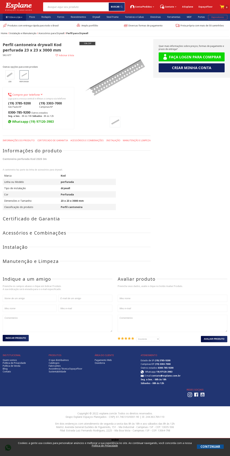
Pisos (32, 16)
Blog (5, 368)
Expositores (217, 17)
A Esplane (187, 6)
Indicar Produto (16, 338)
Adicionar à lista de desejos (56, 55)
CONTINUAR (210, 447)
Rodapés (46, 16)
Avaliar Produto (214, 339)
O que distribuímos (59, 360)
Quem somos (10, 360)
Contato (7, 371)
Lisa (9, 76)
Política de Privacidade (14, 363)
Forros (60, 16)
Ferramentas (173, 16)
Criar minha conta (191, 67)
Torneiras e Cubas (134, 16)
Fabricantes (55, 365)
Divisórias (155, 16)
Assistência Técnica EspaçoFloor (65, 368)
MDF (189, 16)
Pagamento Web (103, 360)
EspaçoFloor (206, 6)
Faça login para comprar (191, 57)
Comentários (57, 323)
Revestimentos (78, 16)
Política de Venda (11, 365)
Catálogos (54, 363)
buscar (117, 7)
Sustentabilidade (57, 371)
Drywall (96, 16)
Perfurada (24, 76)
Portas (201, 16)
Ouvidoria (100, 363)
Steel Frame (113, 16)
